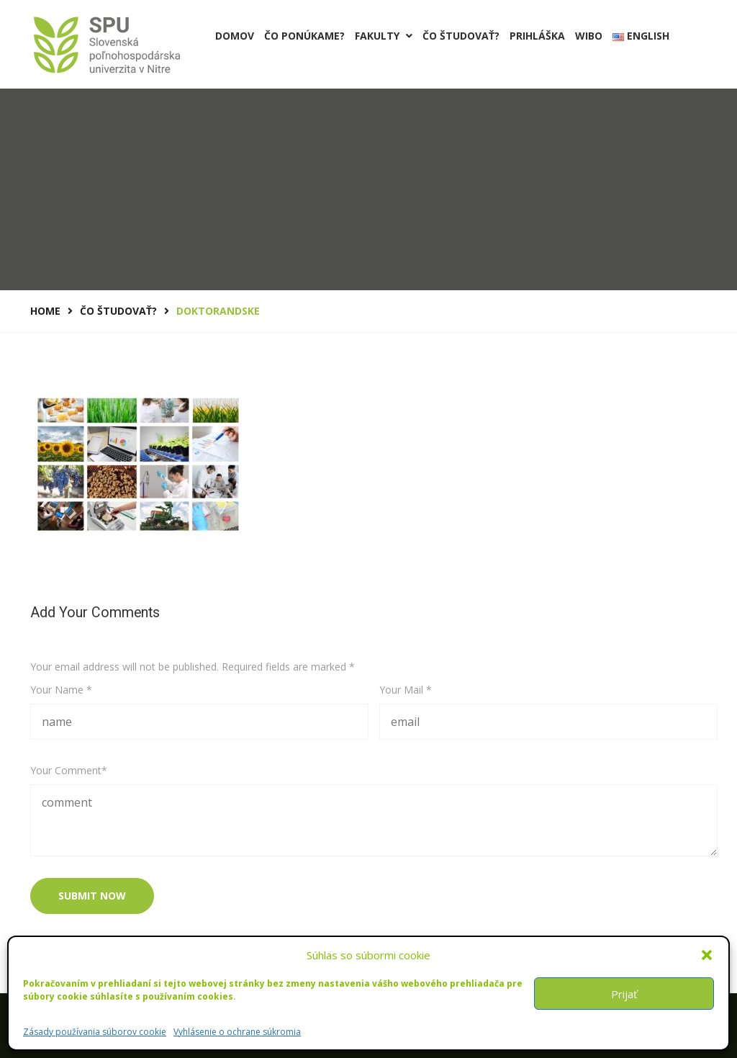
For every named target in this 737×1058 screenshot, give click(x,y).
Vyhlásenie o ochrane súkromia (237, 1032)
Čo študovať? (460, 35)
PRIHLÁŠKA (537, 35)
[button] (707, 955)
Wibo (588, 35)
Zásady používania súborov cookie (94, 1032)
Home (45, 311)
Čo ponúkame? (304, 35)
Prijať (624, 994)
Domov (234, 35)
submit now (92, 895)
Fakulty (383, 35)
